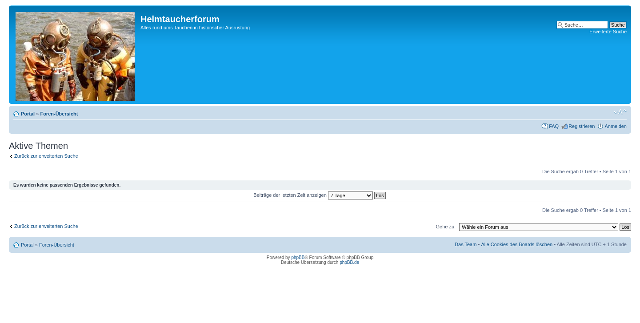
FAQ (554, 126)
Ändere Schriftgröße (620, 112)
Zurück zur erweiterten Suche (46, 156)
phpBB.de (349, 262)
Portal (28, 113)
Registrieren (581, 126)
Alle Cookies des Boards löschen (516, 244)
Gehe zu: (446, 226)
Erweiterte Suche (608, 31)
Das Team (465, 244)
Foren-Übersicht (59, 113)
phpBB (297, 257)
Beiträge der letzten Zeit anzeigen (319, 195)
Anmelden (615, 126)
